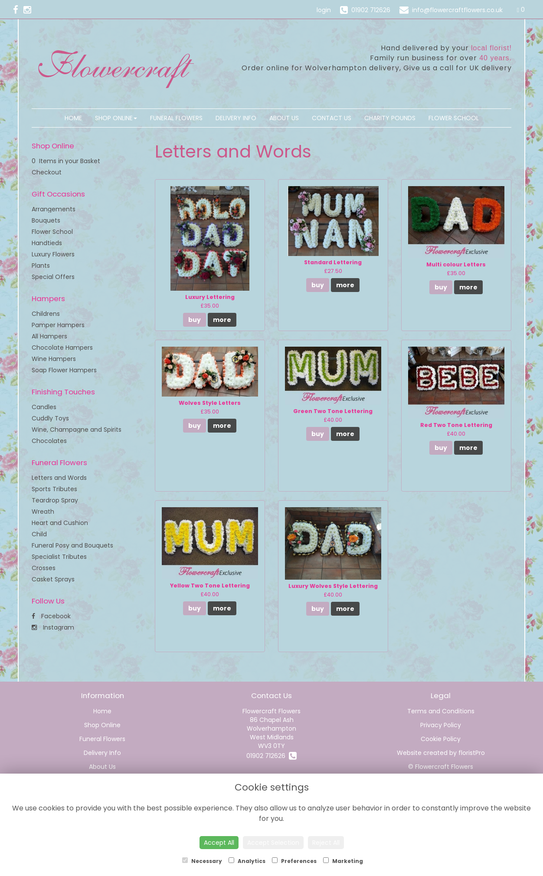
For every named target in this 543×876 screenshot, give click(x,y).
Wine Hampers (54, 358)
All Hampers (49, 336)
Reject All (326, 842)
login (324, 10)
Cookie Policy (441, 739)
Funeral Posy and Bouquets (72, 545)
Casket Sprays (53, 579)
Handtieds (47, 243)
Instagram (53, 627)
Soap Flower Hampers (64, 370)
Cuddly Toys (50, 418)
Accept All (219, 842)
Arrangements (53, 209)
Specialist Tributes (59, 556)
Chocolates (49, 440)
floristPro (471, 752)
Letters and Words (59, 477)
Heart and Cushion (60, 522)
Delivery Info (236, 118)
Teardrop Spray (55, 500)
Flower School (454, 118)
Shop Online (116, 118)
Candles (44, 407)
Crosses (44, 568)
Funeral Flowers (176, 118)
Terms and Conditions (440, 711)
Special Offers (53, 276)
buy (194, 319)
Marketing (343, 861)
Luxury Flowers (53, 254)
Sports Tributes (54, 489)
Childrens (46, 313)
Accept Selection (273, 842)
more (222, 319)
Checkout (47, 172)
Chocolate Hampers (62, 347)
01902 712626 (271, 755)
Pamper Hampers (58, 325)
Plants (41, 265)
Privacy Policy (440, 725)
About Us (284, 118)
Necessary (202, 861)
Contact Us (331, 118)
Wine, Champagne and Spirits (76, 429)
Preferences (294, 861)
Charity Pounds (389, 118)
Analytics (247, 861)
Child (39, 534)
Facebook (51, 616)
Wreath (43, 511)
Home (73, 118)
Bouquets (46, 220)
